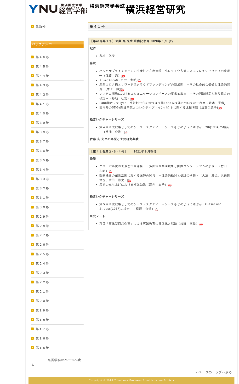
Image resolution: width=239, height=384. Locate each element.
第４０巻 (42, 113)
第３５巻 (42, 160)
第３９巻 (42, 122)
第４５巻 (42, 66)
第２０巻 (42, 301)
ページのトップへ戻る (215, 372)
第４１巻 (42, 104)
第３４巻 (42, 169)
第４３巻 (42, 85)
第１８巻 (42, 320)
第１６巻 (42, 338)
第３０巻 (42, 207)
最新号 (41, 26)
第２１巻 (42, 291)
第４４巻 (42, 76)
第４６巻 (42, 57)
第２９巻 (42, 216)
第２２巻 (42, 282)
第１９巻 (42, 310)
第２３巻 (42, 273)
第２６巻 (42, 244)
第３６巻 (42, 150)
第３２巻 (42, 188)
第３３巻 (42, 179)
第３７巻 (42, 141)
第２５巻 (42, 254)
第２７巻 (42, 235)
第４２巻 (42, 94)
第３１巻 (42, 197)
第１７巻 (42, 329)
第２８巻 (42, 226)
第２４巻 (42, 263)
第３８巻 (42, 132)
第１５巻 (42, 348)
